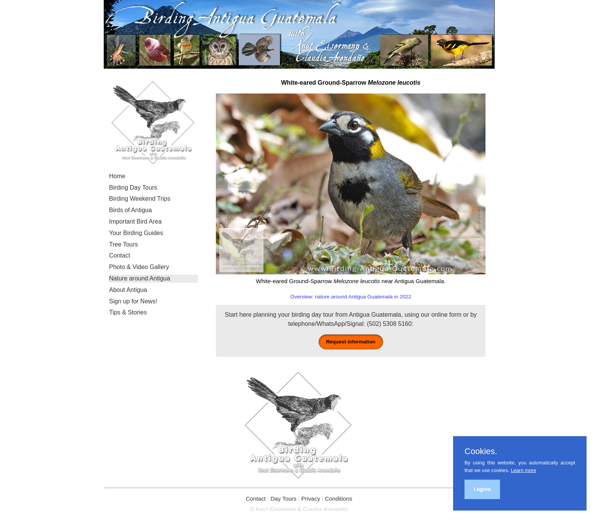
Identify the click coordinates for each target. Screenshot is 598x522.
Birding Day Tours (133, 187)
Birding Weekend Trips (139, 198)
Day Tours (283, 498)
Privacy (310, 498)
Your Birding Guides (136, 233)
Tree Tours (123, 244)
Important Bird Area (135, 221)
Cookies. (481, 451)
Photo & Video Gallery (139, 267)
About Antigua (128, 290)
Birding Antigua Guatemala (299, 34)
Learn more (523, 470)
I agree (482, 489)
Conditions (338, 498)
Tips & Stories (128, 312)
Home (117, 176)
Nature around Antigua (139, 278)
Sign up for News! (133, 301)
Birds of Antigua (130, 210)
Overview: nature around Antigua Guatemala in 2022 (350, 297)
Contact (119, 255)
